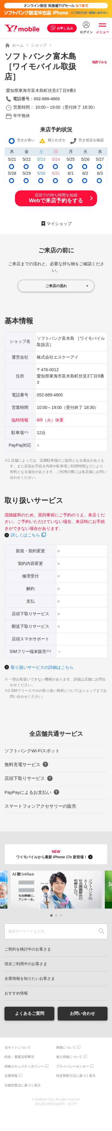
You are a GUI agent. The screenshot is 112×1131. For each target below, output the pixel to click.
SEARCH (101, 931)
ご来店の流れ (56, 286)
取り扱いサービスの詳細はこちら (42, 667)
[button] (51, 915)
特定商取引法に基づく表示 (76, 1075)
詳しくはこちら (25, 535)
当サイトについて (17, 1047)
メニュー (102, 32)
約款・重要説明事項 (19, 1057)
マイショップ (59, 223)
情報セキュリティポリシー (24, 1066)
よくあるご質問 (29, 1013)
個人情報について (69, 1057)
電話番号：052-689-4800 (36, 98)
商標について (66, 1047)
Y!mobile (21, 28)
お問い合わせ (82, 1013)
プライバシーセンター (72, 1066)
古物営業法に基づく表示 (22, 1085)
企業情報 (11, 1075)
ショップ (39, 45)
